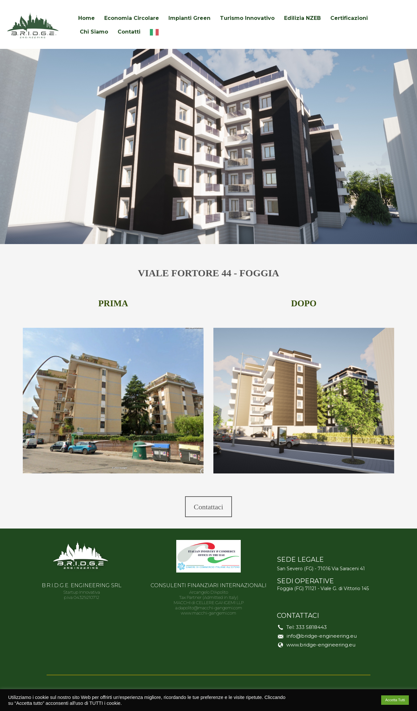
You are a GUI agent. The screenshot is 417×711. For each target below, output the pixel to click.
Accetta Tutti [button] (395, 700)
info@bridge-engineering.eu (322, 636)
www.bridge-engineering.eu (320, 645)
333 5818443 (311, 627)
